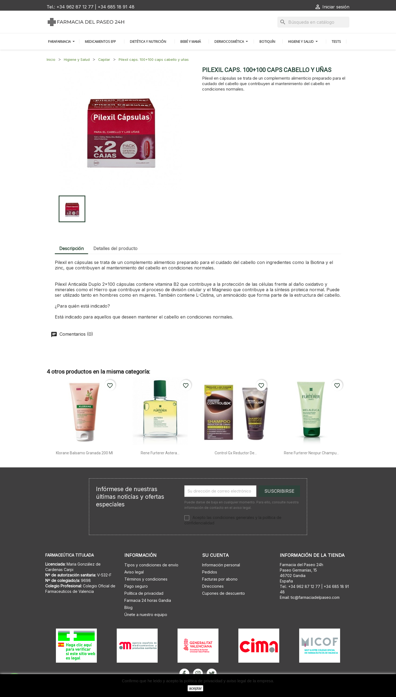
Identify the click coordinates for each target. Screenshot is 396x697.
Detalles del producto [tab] (115, 248)
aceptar (195, 688)
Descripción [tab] (71, 248)
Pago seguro (136, 586)
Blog (128, 607)
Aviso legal (134, 572)
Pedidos (209, 572)
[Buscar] (313, 22)
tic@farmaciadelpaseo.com (315, 597)
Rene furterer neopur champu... (311, 453)
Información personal (221, 565)
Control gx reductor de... (236, 453)
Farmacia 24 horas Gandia (147, 600)
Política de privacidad (143, 593)
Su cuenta (215, 555)
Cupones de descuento (223, 593)
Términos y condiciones (145, 579)
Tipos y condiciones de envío (151, 565)
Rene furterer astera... (160, 453)
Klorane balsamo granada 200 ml (84, 453)
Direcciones (213, 586)
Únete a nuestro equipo (145, 614)
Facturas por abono (220, 579)
